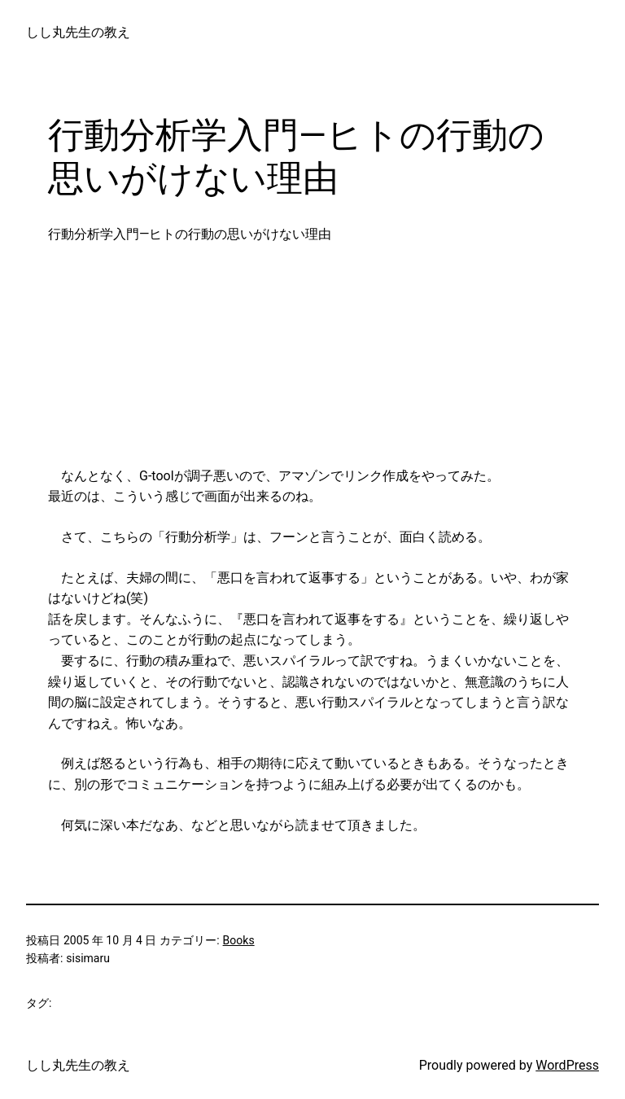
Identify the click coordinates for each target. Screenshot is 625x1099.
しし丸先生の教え (78, 32)
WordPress (567, 1065)
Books (239, 940)
